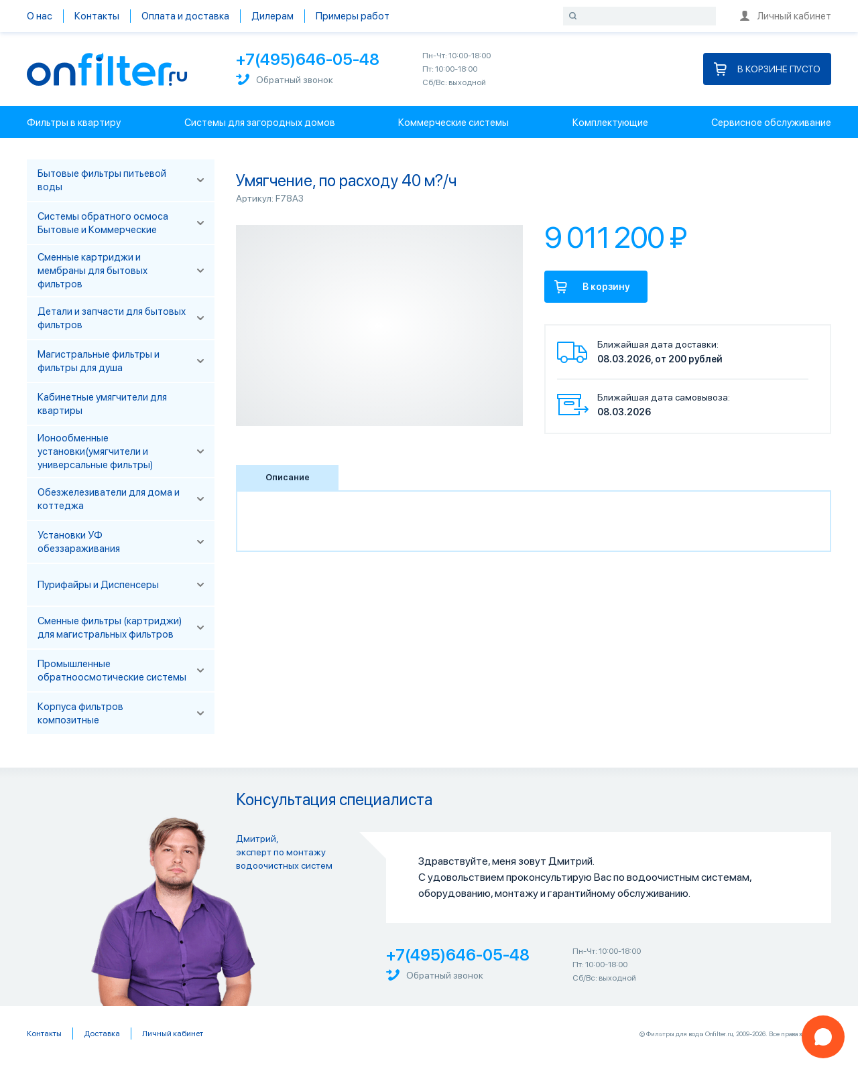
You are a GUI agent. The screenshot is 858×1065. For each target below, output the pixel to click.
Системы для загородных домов (259, 123)
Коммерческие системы (453, 123)
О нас (39, 16)
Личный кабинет (785, 16)
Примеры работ (352, 16)
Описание (287, 477)
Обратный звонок (284, 79)
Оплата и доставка (185, 16)
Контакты (96, 16)
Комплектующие (610, 123)
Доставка (102, 1033)
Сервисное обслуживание (771, 123)
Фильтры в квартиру (74, 123)
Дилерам (272, 16)
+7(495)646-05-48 (307, 59)
